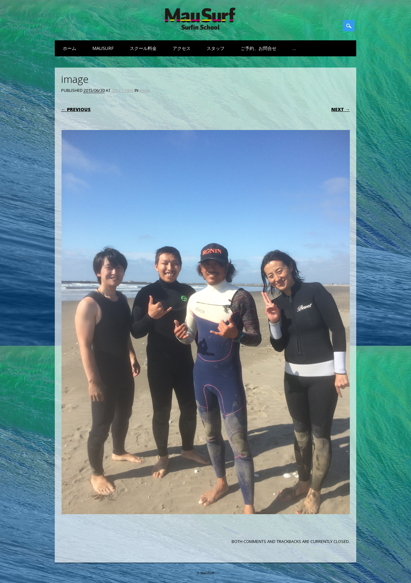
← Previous (76, 109)
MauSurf (103, 48)
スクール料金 (143, 48)
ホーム (69, 48)
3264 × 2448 (122, 90)
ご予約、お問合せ (258, 48)
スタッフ (216, 48)
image (144, 90)
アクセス (182, 48)
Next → (340, 109)
